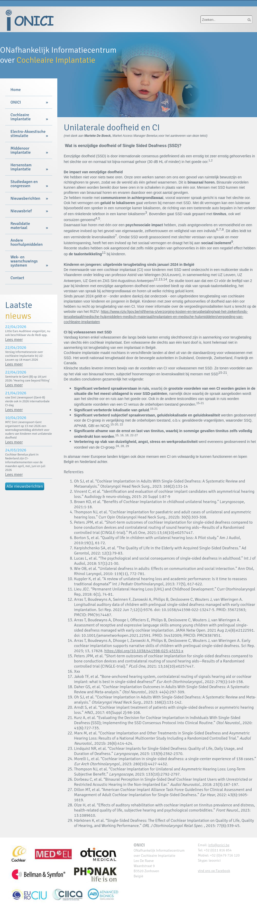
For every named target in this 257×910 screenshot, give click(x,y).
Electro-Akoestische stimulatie (28, 133)
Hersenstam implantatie (21, 167)
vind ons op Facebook (214, 871)
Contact (17, 277)
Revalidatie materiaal (20, 225)
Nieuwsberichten (25, 198)
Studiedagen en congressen (24, 183)
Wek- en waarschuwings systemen (24, 261)
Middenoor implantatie (21, 150)
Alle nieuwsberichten (24, 486)
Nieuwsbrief (21, 211)
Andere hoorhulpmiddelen (27, 242)
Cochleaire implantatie (21, 117)
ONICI (16, 102)
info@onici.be (219, 845)
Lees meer (14, 339)
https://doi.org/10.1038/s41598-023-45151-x (143, 650)
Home (16, 89)
